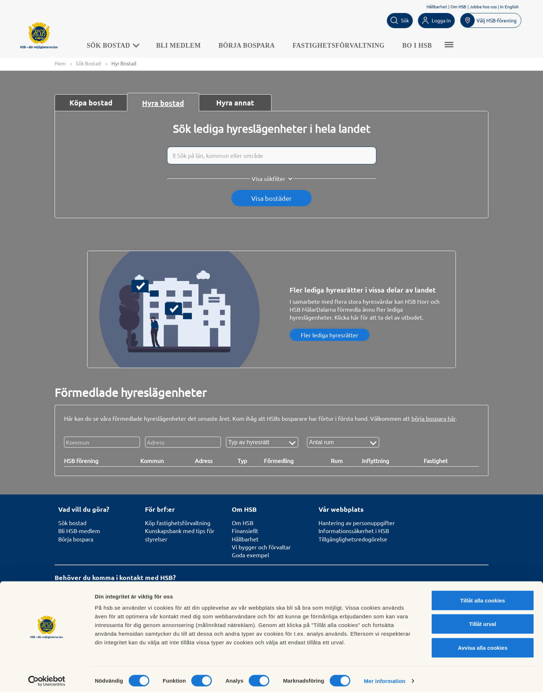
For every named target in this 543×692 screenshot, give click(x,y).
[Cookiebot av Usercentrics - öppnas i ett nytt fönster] (46, 677)
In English (509, 6)
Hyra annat (235, 103)
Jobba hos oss (483, 6)
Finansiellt (245, 531)
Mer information (384, 678)
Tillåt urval (482, 621)
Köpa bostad (90, 103)
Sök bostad (72, 522)
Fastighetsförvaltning (342, 44)
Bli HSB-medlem (79, 531)
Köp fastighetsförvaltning (177, 522)
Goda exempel (250, 555)
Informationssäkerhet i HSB (353, 531)
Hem (60, 63)
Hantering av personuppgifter (356, 522)
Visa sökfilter (268, 178)
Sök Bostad (116, 44)
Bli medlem (182, 44)
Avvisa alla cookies (482, 644)
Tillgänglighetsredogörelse (352, 538)
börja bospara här (433, 418)
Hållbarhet (437, 6)
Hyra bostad (163, 103)
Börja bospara (251, 44)
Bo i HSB (421, 44)
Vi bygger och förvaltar (261, 546)
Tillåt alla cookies (482, 597)
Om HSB (458, 6)
